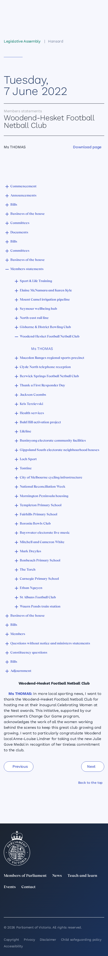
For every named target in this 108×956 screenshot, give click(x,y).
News (57, 876)
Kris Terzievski (31, 404)
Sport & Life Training (36, 281)
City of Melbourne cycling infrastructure (51, 477)
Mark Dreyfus (30, 551)
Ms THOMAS (42, 348)
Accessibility (13, 946)
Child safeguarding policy (81, 939)
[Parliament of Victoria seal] (17, 848)
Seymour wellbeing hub (38, 308)
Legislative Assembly (22, 41)
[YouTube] (6, 908)
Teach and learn (82, 876)
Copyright (11, 939)
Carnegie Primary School (39, 578)
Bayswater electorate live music (45, 532)
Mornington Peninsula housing (44, 496)
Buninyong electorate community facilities (53, 440)
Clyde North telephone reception (45, 367)
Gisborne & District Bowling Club (45, 327)
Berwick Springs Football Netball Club (49, 376)
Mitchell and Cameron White (42, 542)
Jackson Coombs (33, 394)
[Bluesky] (38, 908)
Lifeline (25, 431)
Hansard (55, 41)
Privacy (29, 939)
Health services (32, 413)
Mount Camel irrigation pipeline (45, 299)
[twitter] (6, 901)
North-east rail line (34, 318)
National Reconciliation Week (42, 486)
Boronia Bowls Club (35, 523)
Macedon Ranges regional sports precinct (52, 358)
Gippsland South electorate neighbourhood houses (59, 450)
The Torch (28, 569)
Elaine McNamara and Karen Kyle (46, 290)
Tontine (26, 468)
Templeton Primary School (40, 505)
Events (10, 887)
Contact (28, 887)
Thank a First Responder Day (42, 385)
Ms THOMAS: (20, 693)
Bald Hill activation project (40, 422)
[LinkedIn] (38, 901)
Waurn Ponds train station (40, 606)
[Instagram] (70, 901)
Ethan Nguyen (31, 588)
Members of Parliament (25, 876)
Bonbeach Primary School (40, 560)
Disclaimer (48, 939)
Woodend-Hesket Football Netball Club (49, 336)
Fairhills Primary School (38, 514)
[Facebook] (101, 901)
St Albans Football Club (38, 597)
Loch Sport (28, 459)
